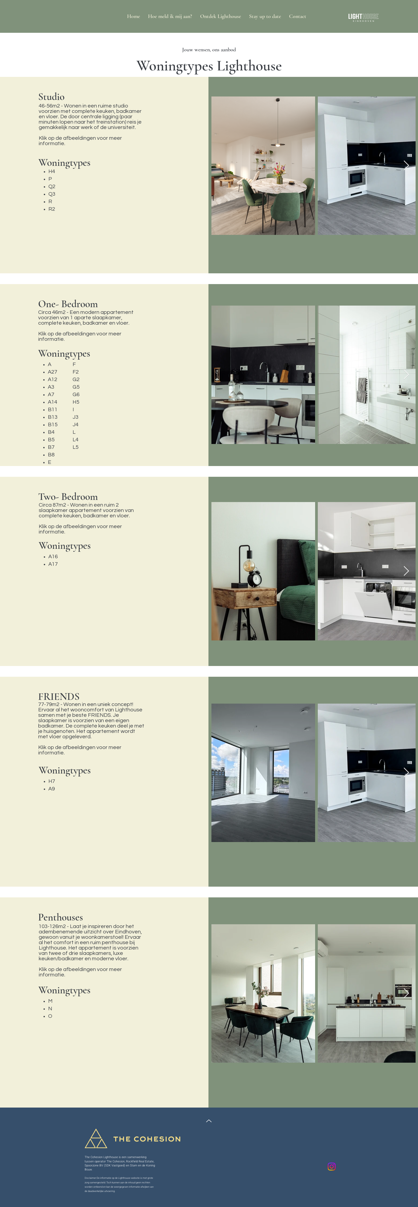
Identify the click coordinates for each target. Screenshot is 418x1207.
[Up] (209, 1121)
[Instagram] (331, 1166)
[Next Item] (406, 165)
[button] (220, 16)
